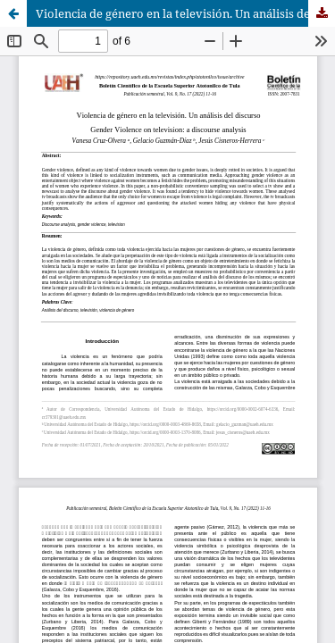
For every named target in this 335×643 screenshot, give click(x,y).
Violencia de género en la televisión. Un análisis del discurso (185, 13)
